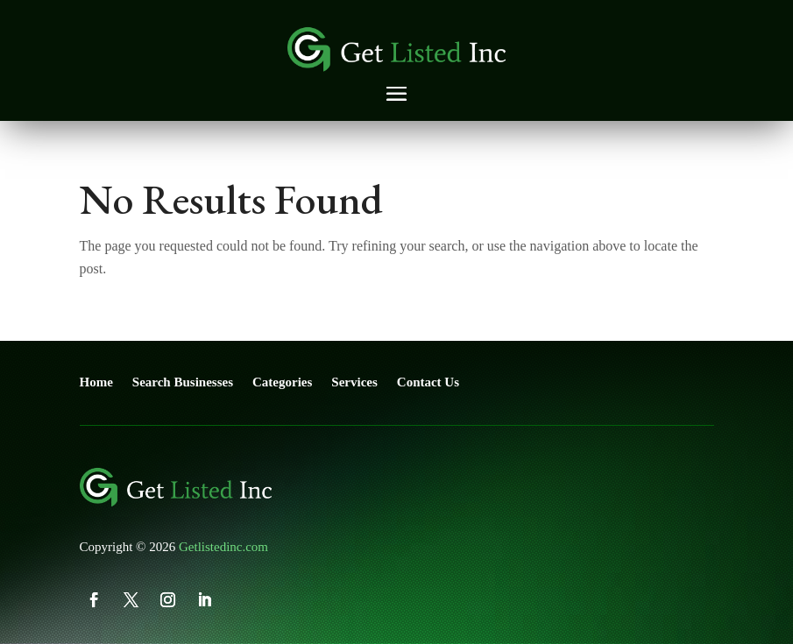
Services (354, 382)
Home (96, 382)
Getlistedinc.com (223, 547)
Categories (282, 382)
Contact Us (428, 382)
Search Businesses (182, 382)
